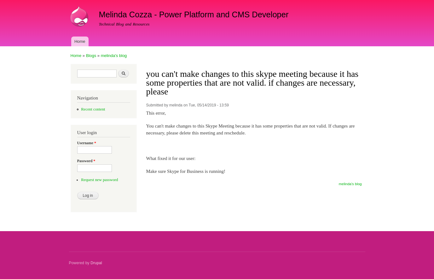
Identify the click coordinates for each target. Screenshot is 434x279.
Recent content (93, 109)
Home (79, 41)
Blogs (91, 55)
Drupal (96, 263)
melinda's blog (114, 55)
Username (86, 143)
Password (86, 161)
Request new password (99, 180)
